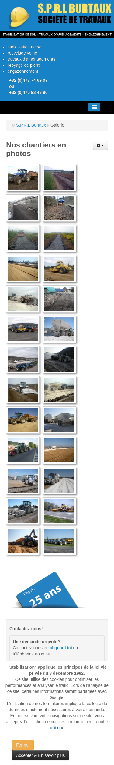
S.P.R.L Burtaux (31, 125)
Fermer (23, 745)
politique (56, 727)
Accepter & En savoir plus (40, 755)
